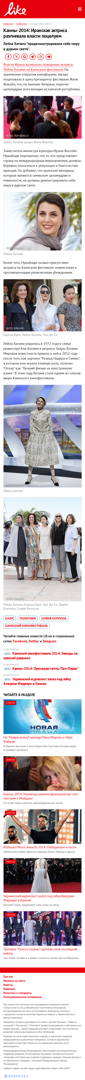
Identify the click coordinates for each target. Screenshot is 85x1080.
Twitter (34, 641)
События (21, 23)
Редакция (9, 989)
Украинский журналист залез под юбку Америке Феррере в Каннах (37, 681)
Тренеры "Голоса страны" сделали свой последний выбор (40, 951)
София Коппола (53, 618)
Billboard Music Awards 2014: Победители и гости (39, 847)
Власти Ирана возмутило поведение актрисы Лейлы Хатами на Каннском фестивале (38, 67)
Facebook (20, 641)
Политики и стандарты (17, 993)
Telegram (49, 641)
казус (9, 618)
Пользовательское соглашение (22, 997)
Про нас (8, 976)
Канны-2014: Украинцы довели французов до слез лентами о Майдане (40, 796)
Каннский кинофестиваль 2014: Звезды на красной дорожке (40, 655)
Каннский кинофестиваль (26, 626)
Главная (8, 23)
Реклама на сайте (14, 980)
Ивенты (8, 984)
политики (28, 618)
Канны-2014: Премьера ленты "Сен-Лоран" (40, 668)
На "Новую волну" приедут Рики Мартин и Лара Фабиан (38, 739)
